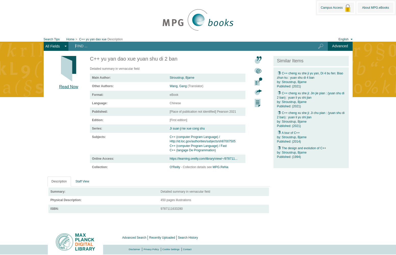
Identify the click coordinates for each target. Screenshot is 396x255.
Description (59, 181)
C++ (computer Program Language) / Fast (198, 146)
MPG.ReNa (220, 167)
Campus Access (336, 8)
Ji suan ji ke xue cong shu (187, 128)
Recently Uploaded (162, 237)
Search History (188, 237)
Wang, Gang (178, 86)
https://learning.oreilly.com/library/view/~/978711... (203, 158)
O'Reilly (175, 167)
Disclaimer (134, 249)
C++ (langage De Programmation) (193, 150)
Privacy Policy (151, 249)
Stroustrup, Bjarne (182, 77)
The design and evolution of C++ (301, 148)
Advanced (340, 46)
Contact (187, 249)
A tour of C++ (288, 133)
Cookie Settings (170, 249)
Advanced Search (134, 237)
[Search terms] (189, 46)
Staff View (82, 181)
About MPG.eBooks (375, 7)
